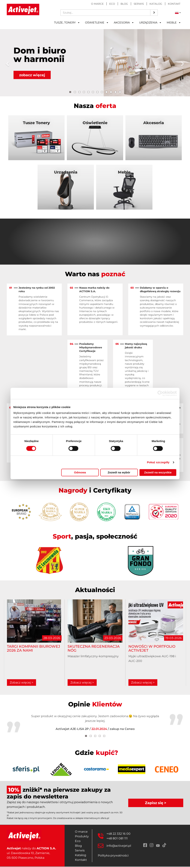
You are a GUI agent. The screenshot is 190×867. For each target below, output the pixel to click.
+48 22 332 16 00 (118, 834)
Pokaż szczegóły (158, 462)
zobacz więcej (32, 75)
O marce (97, 3)
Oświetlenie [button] (96, 22)
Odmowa (80, 472)
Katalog (155, 3)
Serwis (139, 3)
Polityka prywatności (113, 856)
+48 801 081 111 (117, 839)
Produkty (82, 836)
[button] (6, 62)
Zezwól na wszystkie (158, 472)
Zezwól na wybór (119, 472)
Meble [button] (173, 22)
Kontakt (174, 3)
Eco (112, 3)
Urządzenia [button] (150, 22)
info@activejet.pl (119, 846)
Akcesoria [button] (123, 22)
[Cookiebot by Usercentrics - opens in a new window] (160, 393)
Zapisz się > (155, 803)
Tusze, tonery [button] (66, 22)
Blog (124, 3)
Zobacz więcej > (21, 683)
